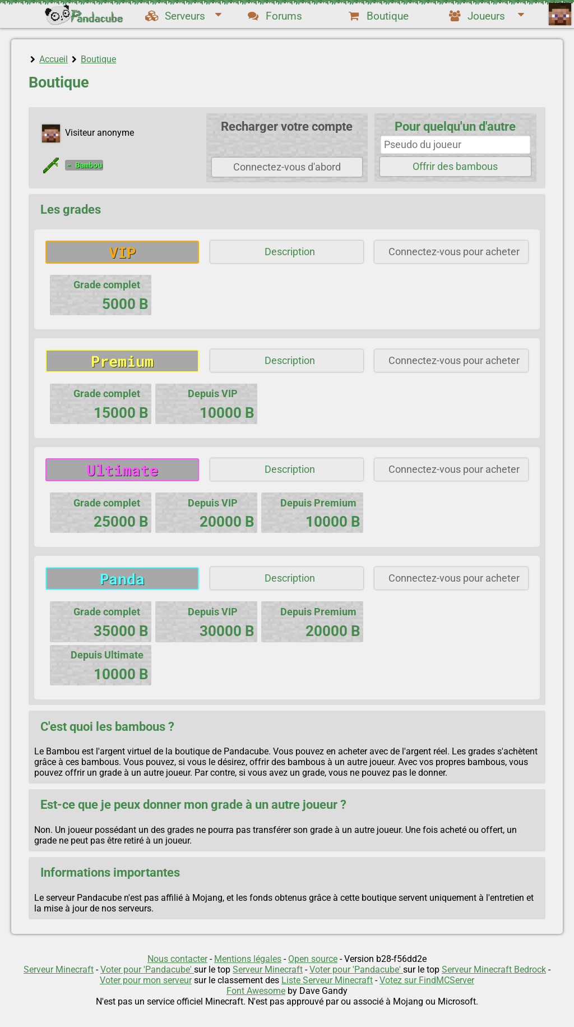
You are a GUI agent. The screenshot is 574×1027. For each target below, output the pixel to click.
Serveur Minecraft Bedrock (494, 969)
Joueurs (486, 16)
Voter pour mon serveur (146, 980)
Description (290, 251)
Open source (312, 959)
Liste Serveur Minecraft (327, 980)
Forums (274, 16)
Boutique (378, 16)
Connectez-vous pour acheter (454, 251)
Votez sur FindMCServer (426, 980)
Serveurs (183, 16)
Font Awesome (255, 990)
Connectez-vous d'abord (287, 167)
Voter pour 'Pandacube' (147, 969)
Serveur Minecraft (59, 969)
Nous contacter (177, 959)
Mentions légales (247, 959)
